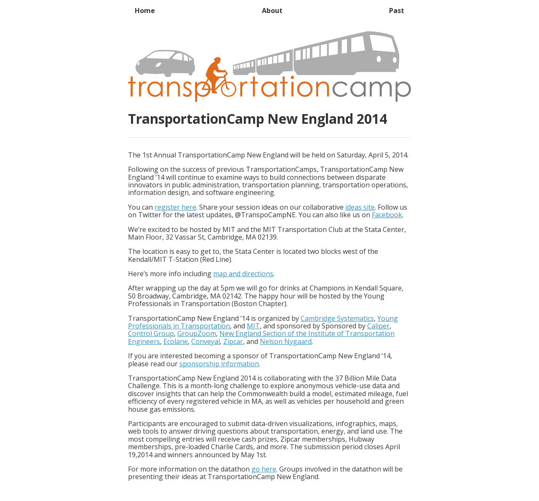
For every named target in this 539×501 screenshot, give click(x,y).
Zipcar (233, 341)
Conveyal (205, 341)
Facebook (387, 214)
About (272, 10)
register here (175, 207)
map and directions (243, 273)
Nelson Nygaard (286, 341)
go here (263, 469)
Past (396, 10)
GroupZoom (196, 333)
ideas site (360, 207)
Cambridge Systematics (337, 318)
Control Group (151, 333)
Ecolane (175, 341)
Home (145, 10)
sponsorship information (219, 363)
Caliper (378, 325)
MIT (253, 325)
